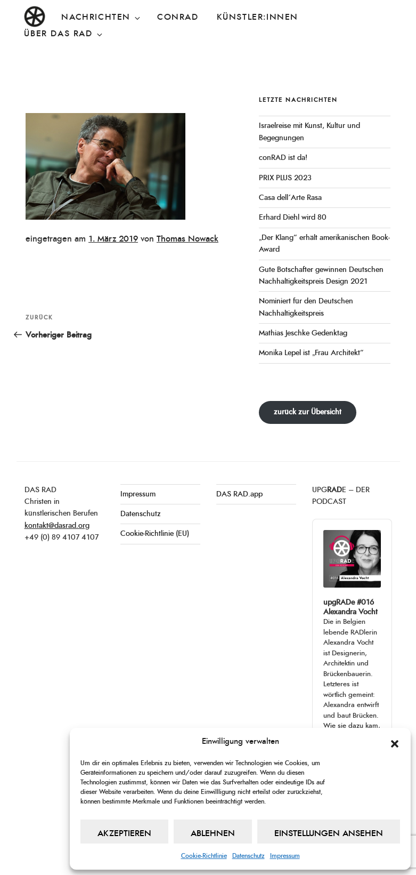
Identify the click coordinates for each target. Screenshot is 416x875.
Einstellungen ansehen (328, 833)
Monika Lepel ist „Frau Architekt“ (311, 353)
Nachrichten (101, 17)
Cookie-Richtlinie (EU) (154, 533)
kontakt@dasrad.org (57, 525)
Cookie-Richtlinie (204, 856)
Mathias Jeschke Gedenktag (303, 333)
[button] (394, 741)
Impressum (285, 856)
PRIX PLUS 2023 (285, 178)
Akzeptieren (124, 833)
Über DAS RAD (63, 34)
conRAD (178, 17)
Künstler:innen (257, 17)
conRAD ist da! (283, 158)
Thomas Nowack (187, 239)
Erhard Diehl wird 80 (293, 217)
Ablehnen (213, 833)
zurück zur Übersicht (307, 412)
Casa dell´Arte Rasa (290, 198)
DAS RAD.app (239, 494)
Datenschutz (248, 856)
